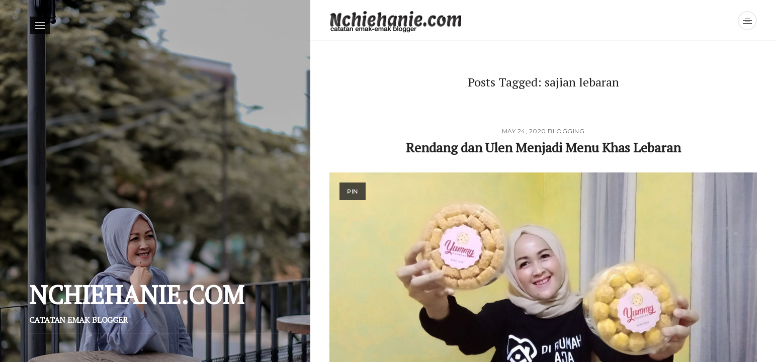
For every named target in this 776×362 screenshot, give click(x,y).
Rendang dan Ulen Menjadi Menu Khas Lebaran (543, 147)
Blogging (566, 131)
